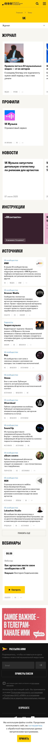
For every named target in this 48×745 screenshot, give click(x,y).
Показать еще (24, 533)
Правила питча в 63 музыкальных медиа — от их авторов (23, 67)
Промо (15, 92)
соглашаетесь (35, 725)
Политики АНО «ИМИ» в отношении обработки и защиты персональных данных (24, 696)
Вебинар (9, 560)
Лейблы (18, 500)
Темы (30, 12)
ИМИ (19, 283)
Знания (22, 315)
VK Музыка (11, 123)
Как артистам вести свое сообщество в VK (20, 567)
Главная (19, 12)
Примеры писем (24, 673)
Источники (24, 368)
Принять (24, 738)
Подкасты (8, 322)
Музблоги (22, 345)
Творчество (8, 471)
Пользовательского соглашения (27, 692)
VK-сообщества (11, 260)
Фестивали (8, 445)
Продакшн (7, 526)
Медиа (7, 92)
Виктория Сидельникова (26, 573)
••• (22, 92)
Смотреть (15, 589)
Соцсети (7, 315)
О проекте (24, 707)
